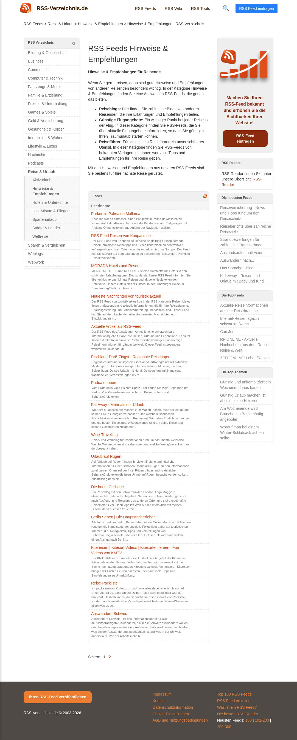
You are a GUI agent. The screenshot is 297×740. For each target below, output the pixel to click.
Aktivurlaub (41, 180)
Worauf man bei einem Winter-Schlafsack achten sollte (242, 432)
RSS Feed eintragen (256, 8)
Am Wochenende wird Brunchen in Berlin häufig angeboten (241, 414)
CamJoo (227, 331)
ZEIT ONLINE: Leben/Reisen (245, 358)
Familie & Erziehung (45, 95)
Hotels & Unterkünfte (50, 202)
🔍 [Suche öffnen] (226, 8)
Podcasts (36, 163)
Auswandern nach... (237, 260)
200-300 (224, 727)
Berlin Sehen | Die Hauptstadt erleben (123, 517)
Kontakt (159, 701)
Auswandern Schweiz (109, 613)
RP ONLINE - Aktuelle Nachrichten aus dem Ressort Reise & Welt (245, 344)
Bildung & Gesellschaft (47, 52)
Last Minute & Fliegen (50, 211)
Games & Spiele (42, 112)
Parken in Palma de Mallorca (115, 213)
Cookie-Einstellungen (171, 714)
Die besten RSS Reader (237, 714)
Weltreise (40, 236)
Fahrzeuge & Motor (44, 86)
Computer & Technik (45, 78)
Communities (39, 69)
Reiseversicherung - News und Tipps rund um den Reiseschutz (242, 213)
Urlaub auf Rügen (106, 456)
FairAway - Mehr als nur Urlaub (117, 404)
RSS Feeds (145, 8)
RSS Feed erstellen (233, 701)
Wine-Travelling (104, 435)
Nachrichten (38, 154)
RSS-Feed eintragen (245, 138)
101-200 (262, 720)
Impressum (162, 694)
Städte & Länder (46, 228)
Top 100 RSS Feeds (234, 694)
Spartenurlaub (44, 219)
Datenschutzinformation (173, 707)
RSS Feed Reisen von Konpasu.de (121, 235)
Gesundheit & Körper (46, 129)
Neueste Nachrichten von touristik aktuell (126, 296)
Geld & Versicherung (45, 120)
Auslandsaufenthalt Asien (241, 252)
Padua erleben (103, 382)
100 (248, 720)
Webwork (36, 262)
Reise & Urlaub (61, 24)
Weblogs (35, 254)
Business (36, 61)
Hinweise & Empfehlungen (100, 24)
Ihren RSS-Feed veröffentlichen (57, 697)
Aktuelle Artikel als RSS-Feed (116, 326)
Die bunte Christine (107, 487)
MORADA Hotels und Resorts (116, 266)
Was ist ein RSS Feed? (237, 707)
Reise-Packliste (104, 583)
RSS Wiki (173, 8)
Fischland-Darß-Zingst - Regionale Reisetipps (130, 357)
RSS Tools (200, 8)
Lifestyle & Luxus (42, 146)
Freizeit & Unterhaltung (47, 103)
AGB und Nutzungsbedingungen (180, 720)
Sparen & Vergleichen (46, 245)
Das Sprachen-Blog (236, 268)
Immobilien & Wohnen (47, 137)
